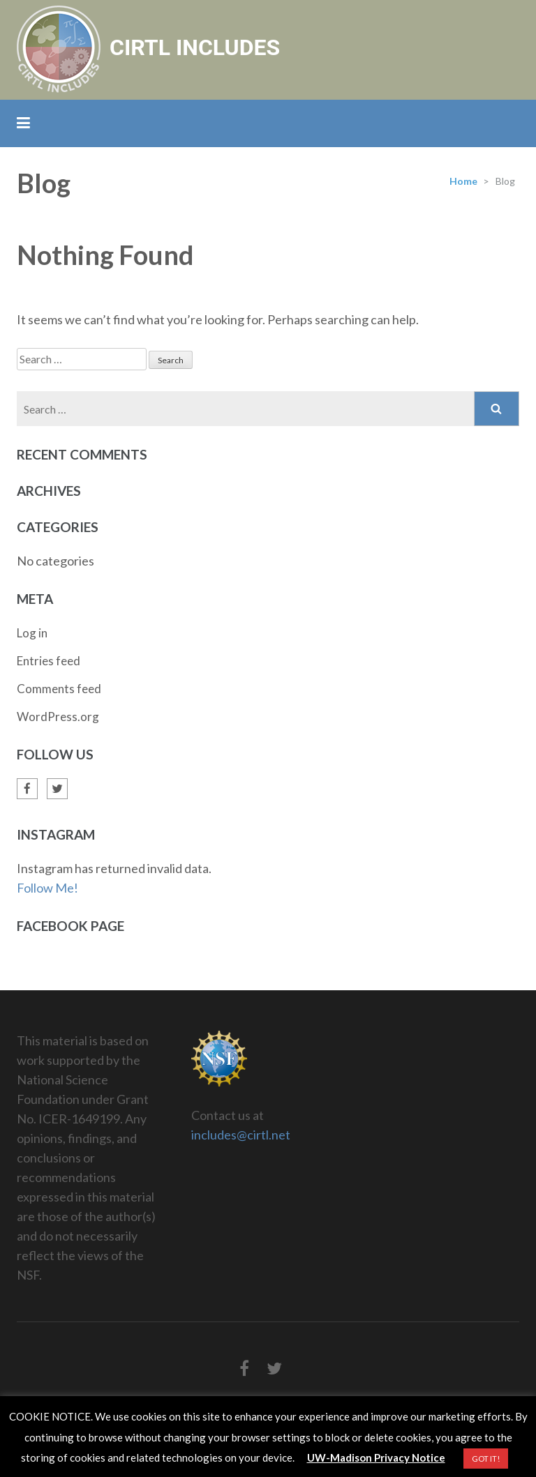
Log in (32, 633)
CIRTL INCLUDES (195, 47)
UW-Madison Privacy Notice (376, 1457)
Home (463, 181)
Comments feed (59, 688)
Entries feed (48, 660)
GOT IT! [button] (486, 1458)
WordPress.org (58, 716)
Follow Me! (47, 887)
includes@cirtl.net (240, 1134)
